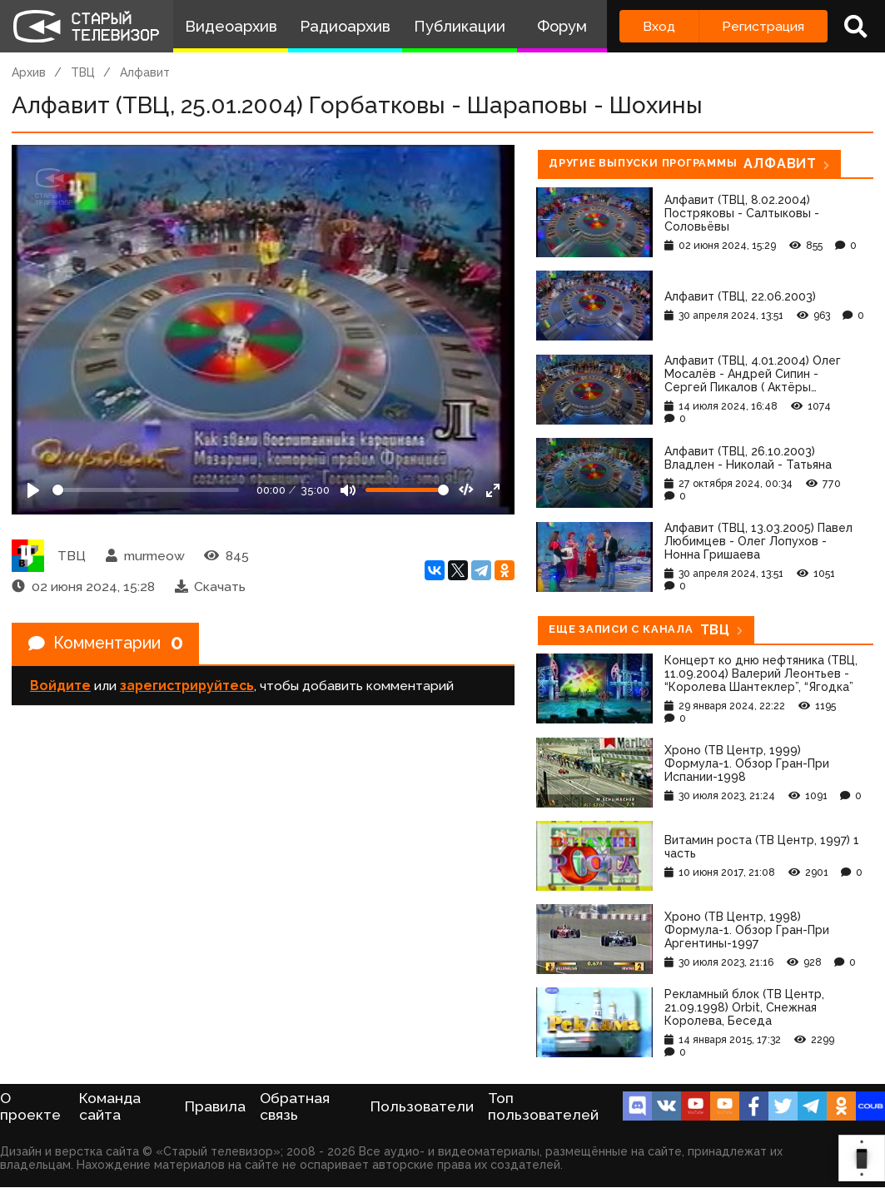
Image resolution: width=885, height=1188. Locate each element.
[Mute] (348, 490)
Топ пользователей (543, 1106)
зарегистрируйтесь (187, 686)
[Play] (33, 490)
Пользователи (422, 1106)
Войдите (60, 686)
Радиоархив (345, 26)
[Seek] (145, 490)
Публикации (459, 26)
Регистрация (763, 26)
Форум (562, 26)
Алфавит (145, 72)
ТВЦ (83, 72)
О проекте (30, 1106)
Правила (215, 1106)
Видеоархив (231, 26)
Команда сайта (110, 1106)
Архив (29, 72)
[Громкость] (407, 490)
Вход (659, 26)
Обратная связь (295, 1106)
